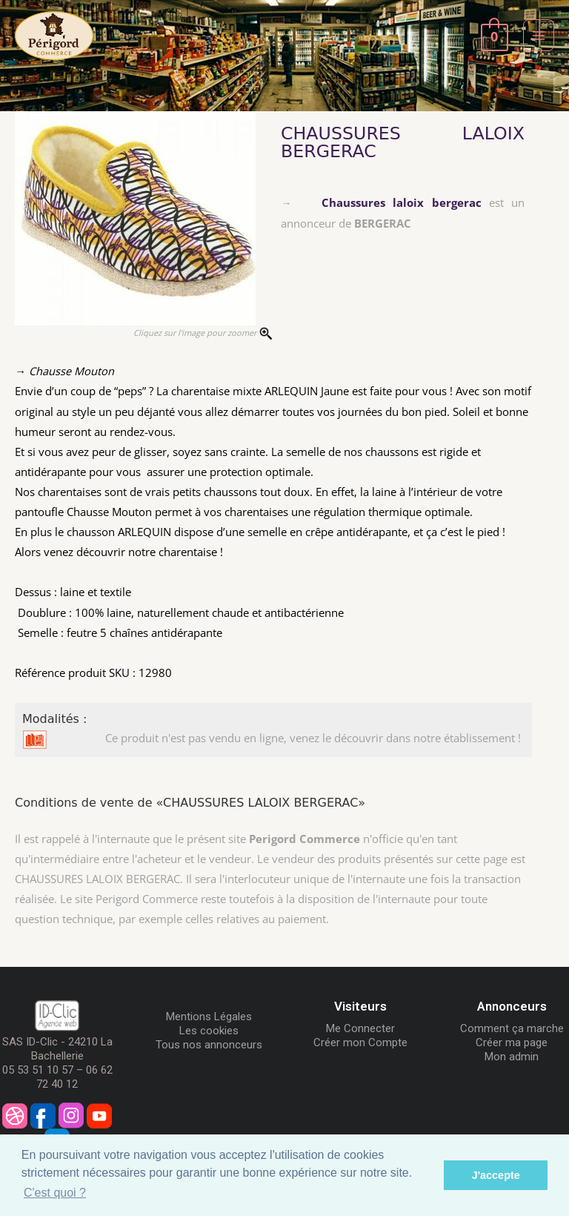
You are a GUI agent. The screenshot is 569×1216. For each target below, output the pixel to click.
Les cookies (209, 1030)
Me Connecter (360, 1028)
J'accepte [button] (496, 1175)
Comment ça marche (512, 1028)
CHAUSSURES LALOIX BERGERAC (403, 142)
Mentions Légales (209, 1016)
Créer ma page (512, 1042)
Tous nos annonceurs (209, 1044)
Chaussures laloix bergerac (401, 202)
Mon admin (512, 1056)
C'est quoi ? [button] (55, 1192)
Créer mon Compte (360, 1042)
